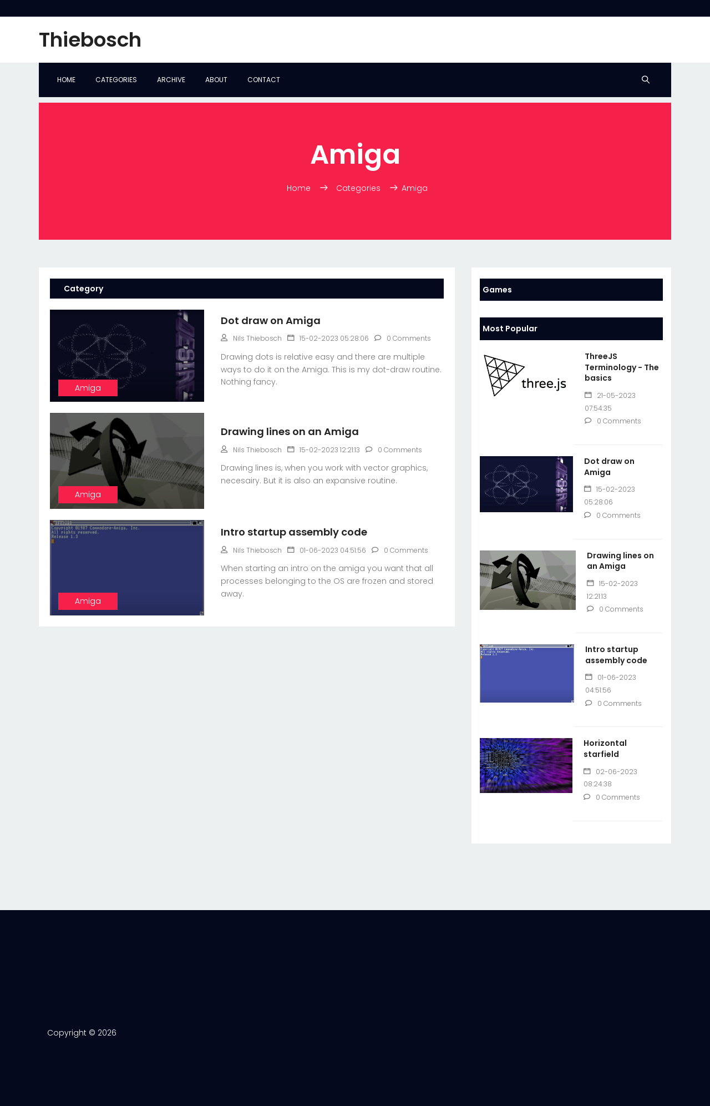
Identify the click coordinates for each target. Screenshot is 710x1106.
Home (66, 79)
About (216, 79)
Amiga (88, 387)
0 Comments (613, 421)
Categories (116, 79)
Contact (263, 79)
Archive (171, 79)
